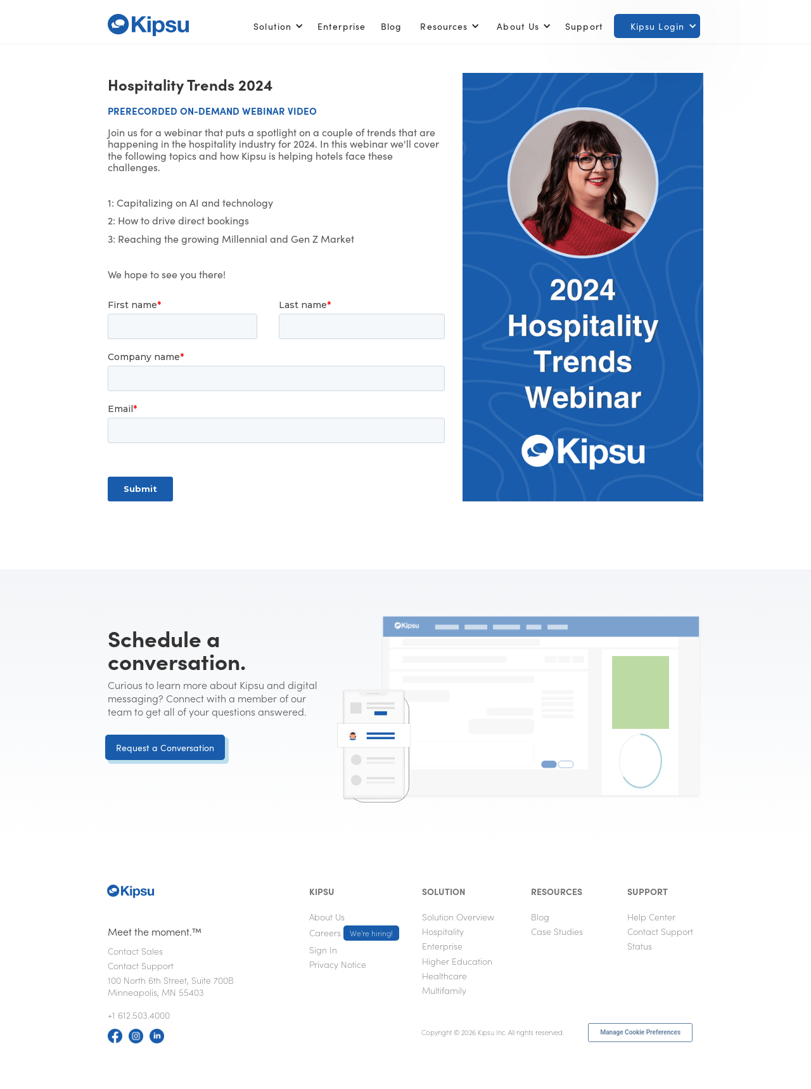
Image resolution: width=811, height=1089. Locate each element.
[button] (276, 26)
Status (639, 945)
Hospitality (443, 931)
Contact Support (141, 965)
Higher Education (457, 961)
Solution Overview (458, 916)
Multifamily (444, 990)
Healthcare (444, 975)
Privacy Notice (337, 964)
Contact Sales (135, 951)
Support (584, 26)
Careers (354, 933)
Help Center (651, 916)
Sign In (323, 949)
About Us (327, 916)
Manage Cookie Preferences (640, 1032)
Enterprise (341, 26)
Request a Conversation (165, 747)
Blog (391, 26)
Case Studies (557, 931)
